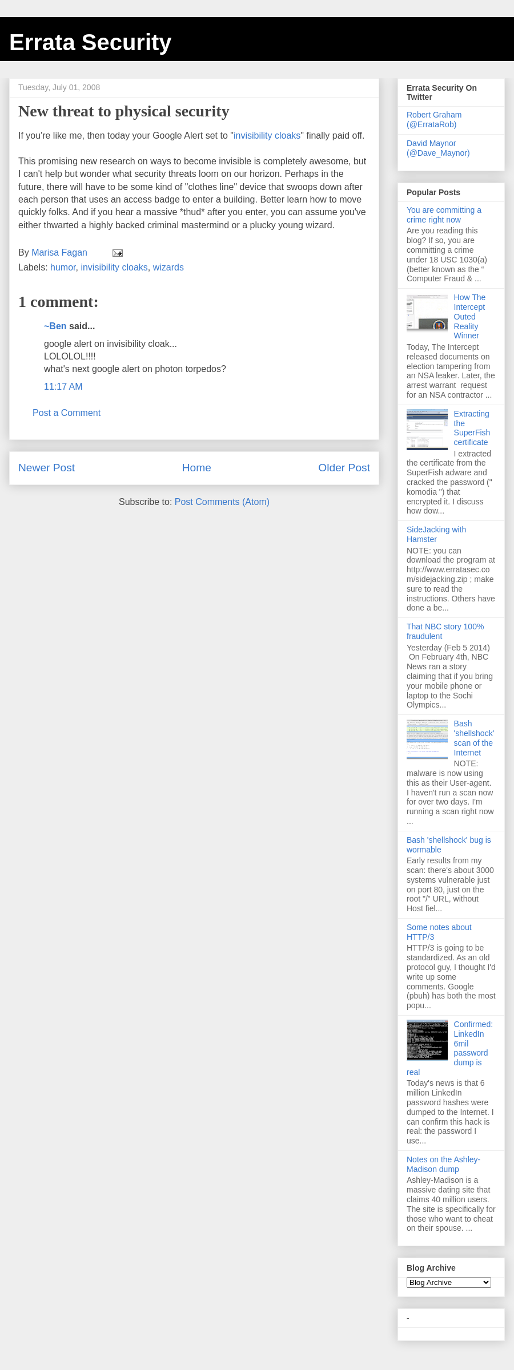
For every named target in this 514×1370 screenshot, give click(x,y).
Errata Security (90, 42)
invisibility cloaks (267, 135)
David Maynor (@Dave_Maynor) (438, 148)
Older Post (344, 468)
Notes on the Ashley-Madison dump (443, 1164)
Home (196, 468)
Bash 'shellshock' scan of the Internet (474, 738)
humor (62, 267)
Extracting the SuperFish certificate (472, 428)
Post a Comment (67, 413)
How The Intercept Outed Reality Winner (470, 316)
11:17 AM (63, 386)
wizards (168, 267)
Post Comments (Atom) (222, 502)
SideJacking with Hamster (436, 534)
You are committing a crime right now (444, 214)
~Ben (55, 326)
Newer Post (46, 468)
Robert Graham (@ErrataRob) (434, 119)
